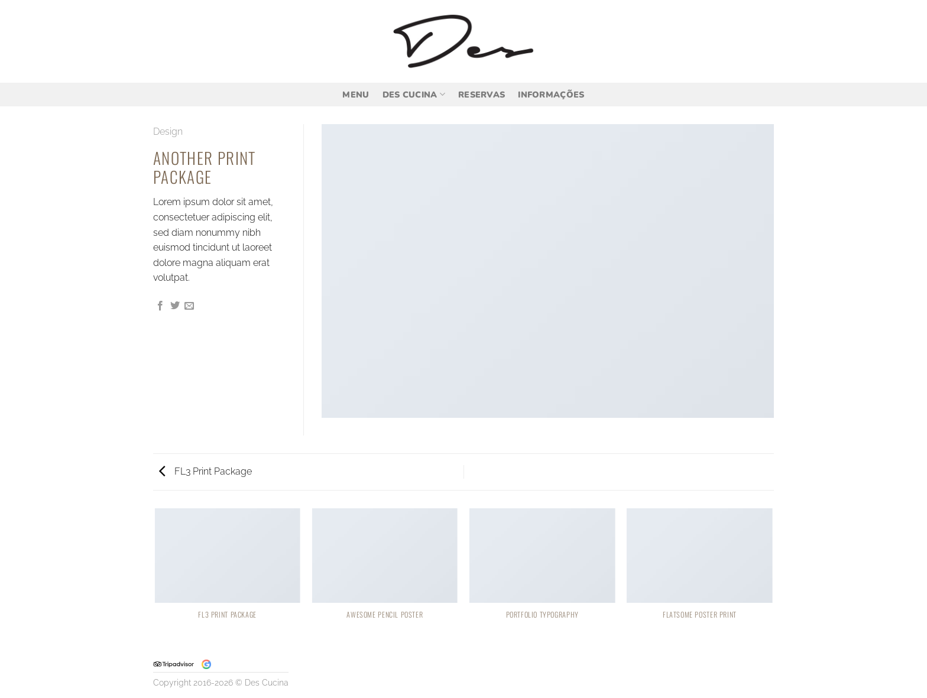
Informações (551, 94)
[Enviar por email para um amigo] (189, 306)
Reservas (481, 94)
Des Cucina (414, 94)
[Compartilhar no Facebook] (160, 306)
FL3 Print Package (205, 471)
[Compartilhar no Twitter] (175, 306)
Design (168, 131)
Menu (355, 94)
